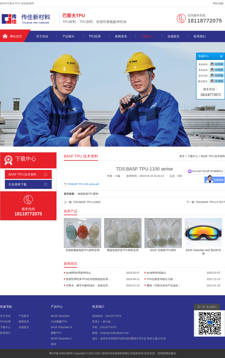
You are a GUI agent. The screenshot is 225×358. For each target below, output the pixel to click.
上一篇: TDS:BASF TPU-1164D (82, 202)
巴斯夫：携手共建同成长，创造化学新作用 (88, 285)
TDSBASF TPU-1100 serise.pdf (83, 184)
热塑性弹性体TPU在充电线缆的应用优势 (88, 279)
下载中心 (147, 36)
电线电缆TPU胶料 (88, 193)
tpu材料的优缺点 (156, 272)
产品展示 (68, 36)
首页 (181, 156)
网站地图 (218, 3)
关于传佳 (42, 36)
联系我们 (200, 36)
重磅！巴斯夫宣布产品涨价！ (164, 285)
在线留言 (173, 36)
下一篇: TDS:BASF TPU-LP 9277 (205, 202)
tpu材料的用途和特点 (78, 272)
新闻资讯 (121, 36)
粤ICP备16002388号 (61, 353)
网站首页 (16, 36)
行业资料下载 (18, 184)
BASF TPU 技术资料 (22, 174)
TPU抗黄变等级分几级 (160, 279)
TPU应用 (95, 36)
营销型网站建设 (167, 353)
